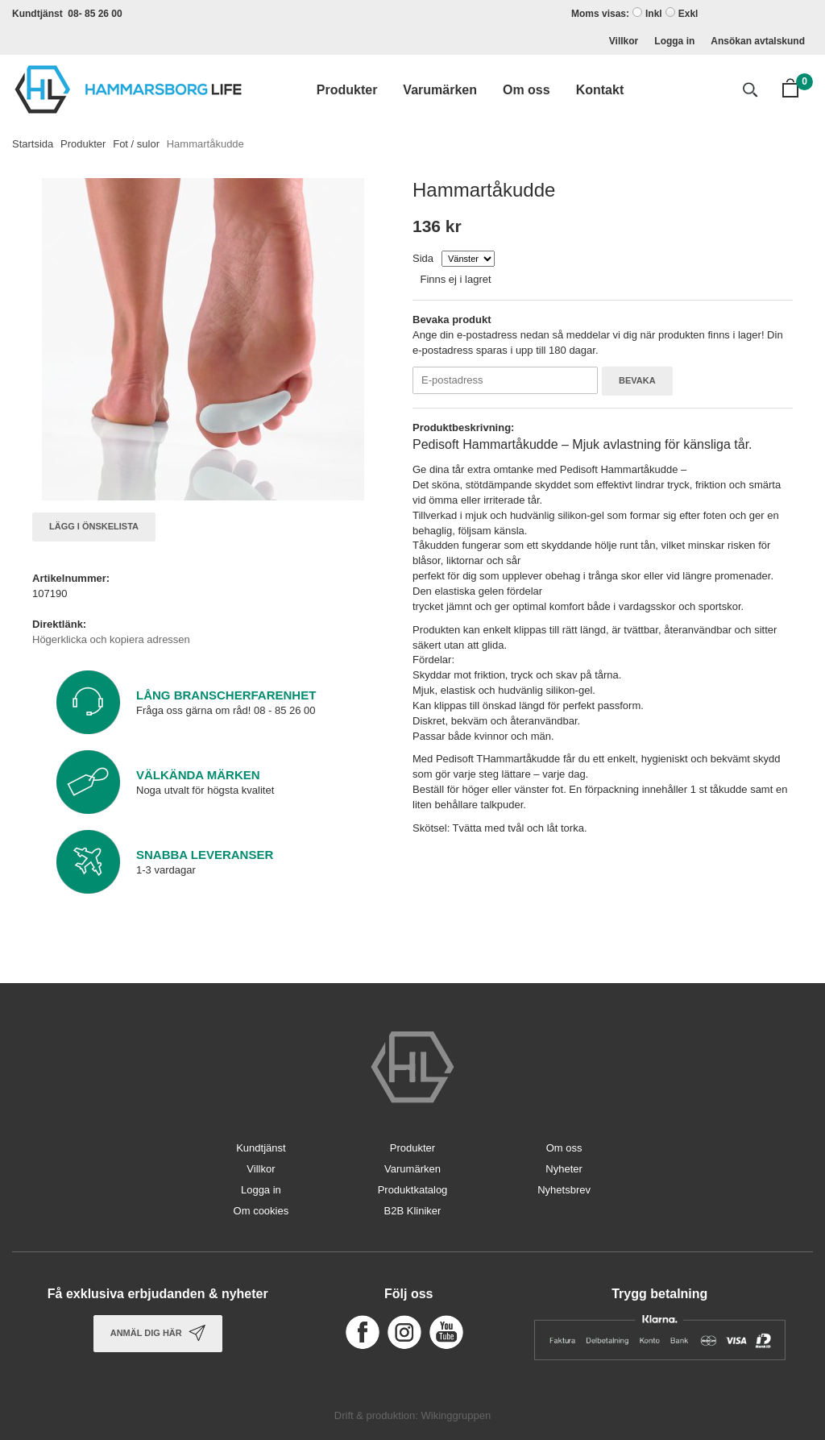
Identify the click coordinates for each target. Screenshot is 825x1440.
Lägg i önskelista (94, 526)
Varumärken (440, 90)
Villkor (623, 41)
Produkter (347, 90)
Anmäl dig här (157, 1333)
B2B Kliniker (413, 1211)
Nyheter (563, 1169)
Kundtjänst (260, 1148)
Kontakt (600, 90)
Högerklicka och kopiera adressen (111, 639)
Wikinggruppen (456, 1415)
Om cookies (261, 1211)
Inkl (653, 13)
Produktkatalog (413, 1190)
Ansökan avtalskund (758, 41)
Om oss (526, 90)
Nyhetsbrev (564, 1190)
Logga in (674, 41)
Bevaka (637, 380)
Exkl (688, 13)
